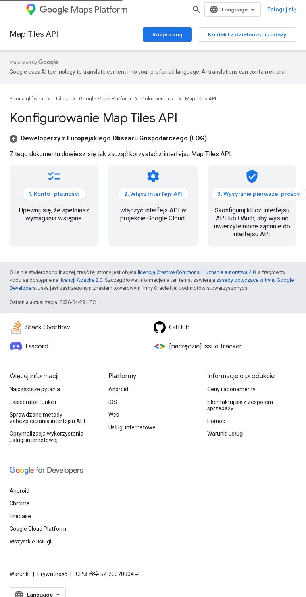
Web (113, 414)
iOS (112, 402)
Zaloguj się (281, 9)
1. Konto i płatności (54, 193)
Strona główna (26, 98)
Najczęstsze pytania (35, 389)
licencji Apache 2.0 (81, 280)
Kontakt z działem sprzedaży (247, 34)
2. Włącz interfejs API (153, 193)
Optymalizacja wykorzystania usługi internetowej (46, 437)
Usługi (61, 98)
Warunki (20, 574)
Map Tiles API (34, 34)
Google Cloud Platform (38, 529)
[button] (108, 138)
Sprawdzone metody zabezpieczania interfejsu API (47, 417)
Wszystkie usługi (30, 541)
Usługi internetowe (132, 427)
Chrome (20, 503)
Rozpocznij (167, 34)
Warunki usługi (225, 434)
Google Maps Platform (105, 98)
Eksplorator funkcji (33, 402)
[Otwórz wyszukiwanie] (196, 9)
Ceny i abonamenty (231, 389)
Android (118, 389)
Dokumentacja (158, 98)
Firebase (20, 516)
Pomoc (216, 421)
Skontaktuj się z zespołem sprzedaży (240, 405)
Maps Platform (83, 9)
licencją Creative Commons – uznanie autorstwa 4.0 (197, 272)
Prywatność (52, 574)
